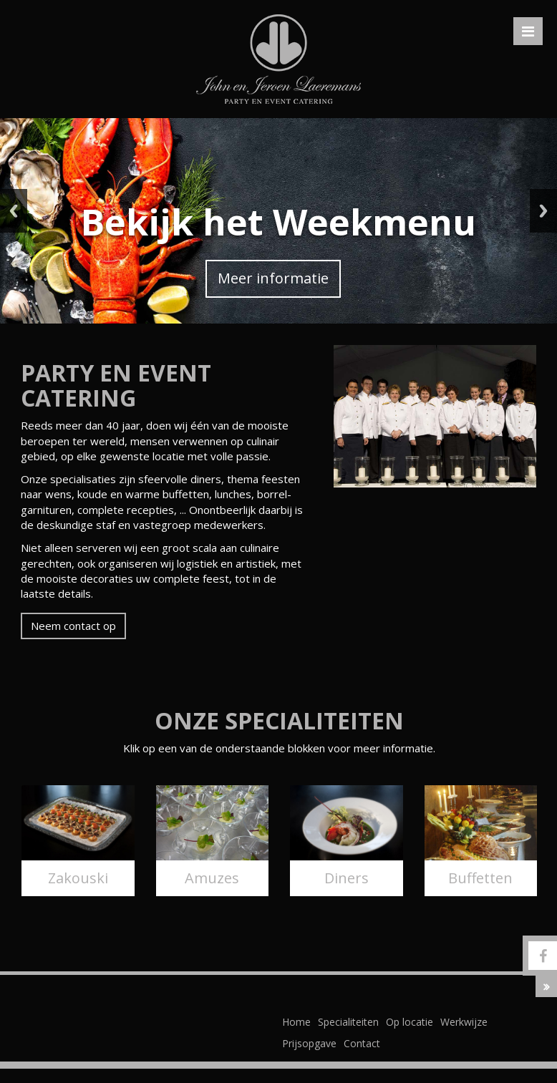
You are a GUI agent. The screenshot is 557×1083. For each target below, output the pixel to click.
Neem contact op (73, 625)
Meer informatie (273, 278)
